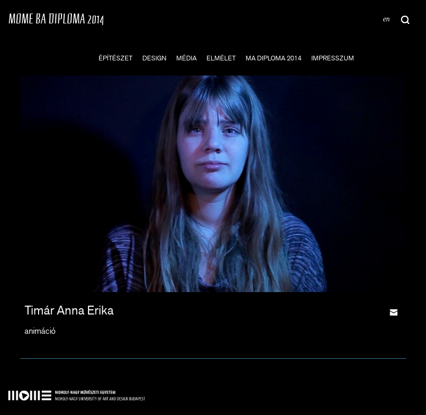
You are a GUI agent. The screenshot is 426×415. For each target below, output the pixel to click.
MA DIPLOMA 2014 (273, 58)
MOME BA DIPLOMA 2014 (56, 18)
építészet (115, 58)
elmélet (221, 58)
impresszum (332, 58)
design (154, 58)
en (386, 19)
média (186, 58)
